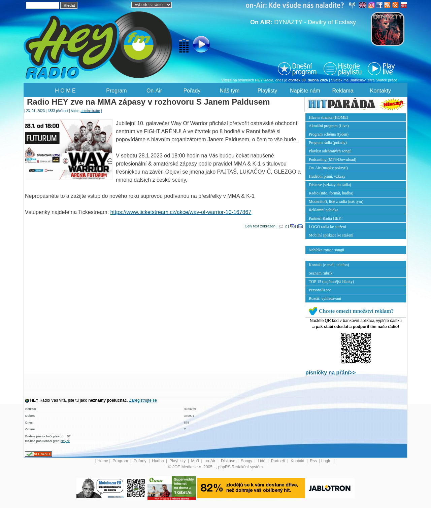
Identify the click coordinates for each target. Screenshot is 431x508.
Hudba (158, 461)
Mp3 (195, 461)
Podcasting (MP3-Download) (332, 159)
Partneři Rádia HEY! (326, 218)
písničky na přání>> (330, 372)
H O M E (65, 91)
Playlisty (267, 91)
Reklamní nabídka (323, 210)
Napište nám (305, 91)
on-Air (210, 461)
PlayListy (178, 461)
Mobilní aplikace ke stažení (331, 235)
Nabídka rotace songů (326, 250)
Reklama (342, 91)
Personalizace (320, 290)
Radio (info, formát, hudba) (331, 193)
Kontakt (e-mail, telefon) (329, 264)
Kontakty (380, 91)
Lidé (262, 461)
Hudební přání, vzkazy (327, 176)
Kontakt (298, 461)
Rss (314, 461)
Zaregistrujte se (143, 400)
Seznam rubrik (320, 273)
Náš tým (230, 91)
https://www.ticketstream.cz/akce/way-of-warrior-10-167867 (180, 212)
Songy (247, 461)
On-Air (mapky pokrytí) (328, 168)
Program (116, 91)
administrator (90, 111)
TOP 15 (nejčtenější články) (331, 281)
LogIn (326, 461)
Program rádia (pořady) (328, 142)
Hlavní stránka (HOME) (328, 117)
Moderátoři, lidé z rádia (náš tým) (336, 201)
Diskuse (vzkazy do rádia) (330, 184)
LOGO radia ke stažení (327, 226)
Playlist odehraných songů (330, 151)
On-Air (154, 91)
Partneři (278, 461)
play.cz (65, 441)
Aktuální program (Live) (329, 125)
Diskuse (228, 461)
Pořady (192, 91)
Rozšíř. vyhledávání (325, 298)
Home (102, 461)
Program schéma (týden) (329, 134)
